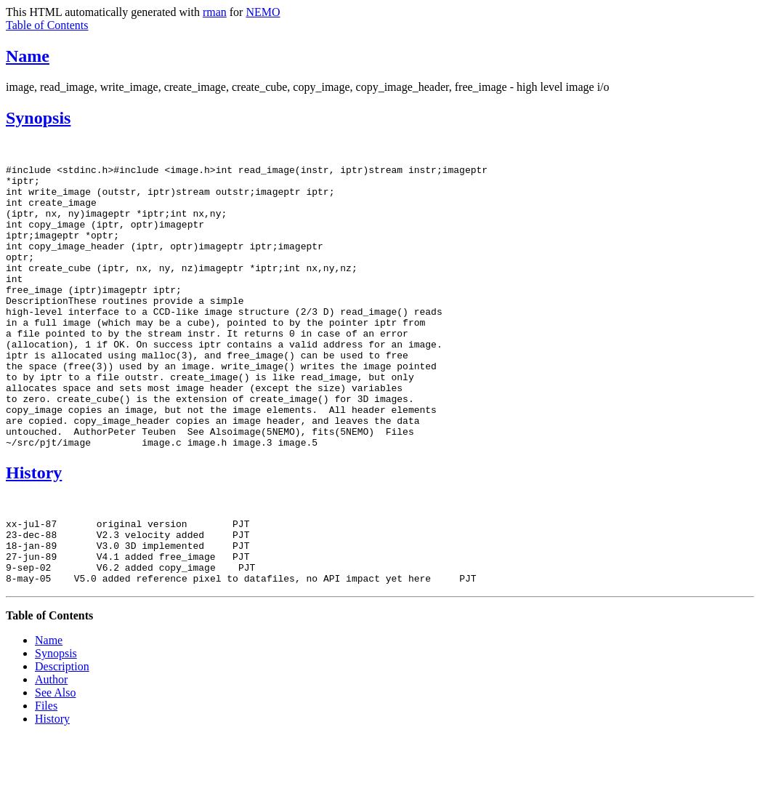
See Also (55, 762)
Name (27, 56)
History (34, 529)
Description (62, 736)
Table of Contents (47, 25)
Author (51, 749)
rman (215, 12)
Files (46, 775)
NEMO (263, 12)
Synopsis (38, 117)
